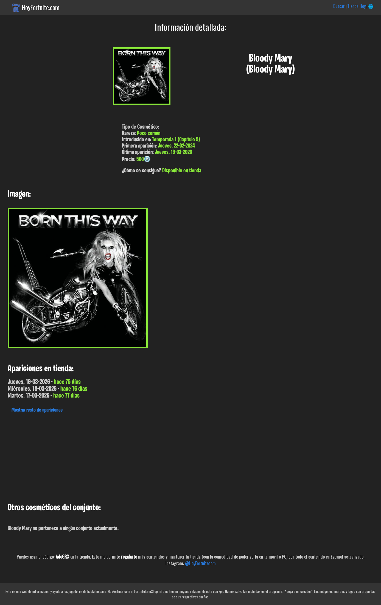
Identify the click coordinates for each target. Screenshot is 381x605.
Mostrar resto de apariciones (37, 410)
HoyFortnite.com (41, 7)
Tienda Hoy (356, 6)
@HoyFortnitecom (200, 563)
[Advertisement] (164, 456)
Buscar (339, 6)
